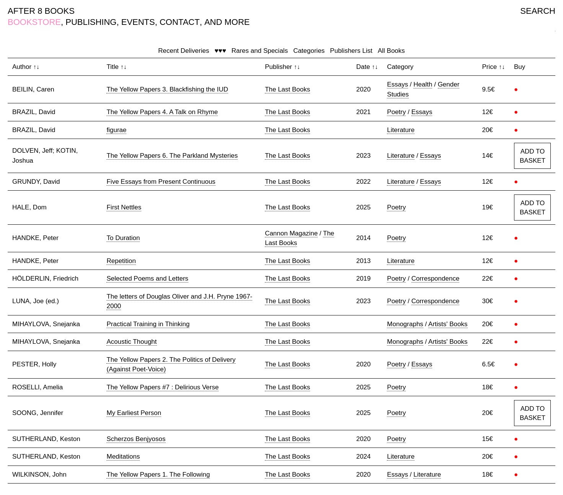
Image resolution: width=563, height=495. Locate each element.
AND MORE (227, 22)
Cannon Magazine (291, 233)
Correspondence (435, 278)
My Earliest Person (133, 413)
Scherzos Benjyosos (135, 439)
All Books (391, 50)
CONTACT (180, 22)
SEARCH (537, 11)
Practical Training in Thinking (147, 324)
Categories (309, 50)
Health (422, 84)
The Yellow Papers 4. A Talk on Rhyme (162, 112)
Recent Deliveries (183, 50)
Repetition (121, 261)
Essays (397, 84)
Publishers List (351, 50)
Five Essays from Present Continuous (160, 181)
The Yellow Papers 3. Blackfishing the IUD (167, 89)
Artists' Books (447, 324)
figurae (116, 130)
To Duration (123, 238)
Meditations (123, 456)
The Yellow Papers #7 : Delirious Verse (162, 387)
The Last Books (287, 89)
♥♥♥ (220, 50)
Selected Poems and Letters (147, 278)
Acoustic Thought (131, 341)
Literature (400, 130)
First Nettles (123, 207)
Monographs (405, 324)
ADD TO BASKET (532, 156)
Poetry (396, 112)
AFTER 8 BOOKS (41, 11)
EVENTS (138, 22)
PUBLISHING (90, 22)
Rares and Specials (260, 50)
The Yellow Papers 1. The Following (158, 474)
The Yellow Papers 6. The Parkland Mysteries (172, 155)
